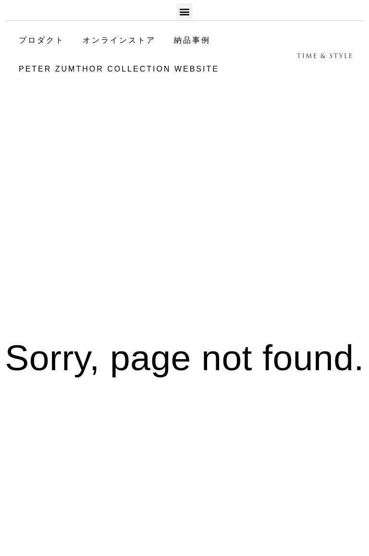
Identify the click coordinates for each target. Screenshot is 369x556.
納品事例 (192, 40)
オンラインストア (119, 40)
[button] (184, 11)
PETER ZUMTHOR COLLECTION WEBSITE (119, 69)
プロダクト (41, 40)
